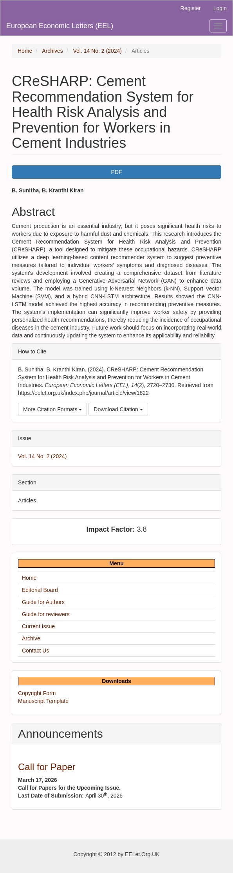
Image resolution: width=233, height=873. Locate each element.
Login (220, 8)
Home (25, 51)
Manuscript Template (43, 701)
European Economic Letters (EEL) (59, 26)
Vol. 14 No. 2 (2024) (97, 51)
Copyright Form (37, 693)
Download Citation (118, 409)
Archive (31, 638)
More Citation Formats (52, 409)
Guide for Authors (43, 602)
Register (191, 8)
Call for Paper (47, 767)
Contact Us (35, 650)
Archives (52, 51)
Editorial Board (40, 590)
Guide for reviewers (45, 614)
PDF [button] (116, 172)
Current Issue (38, 626)
